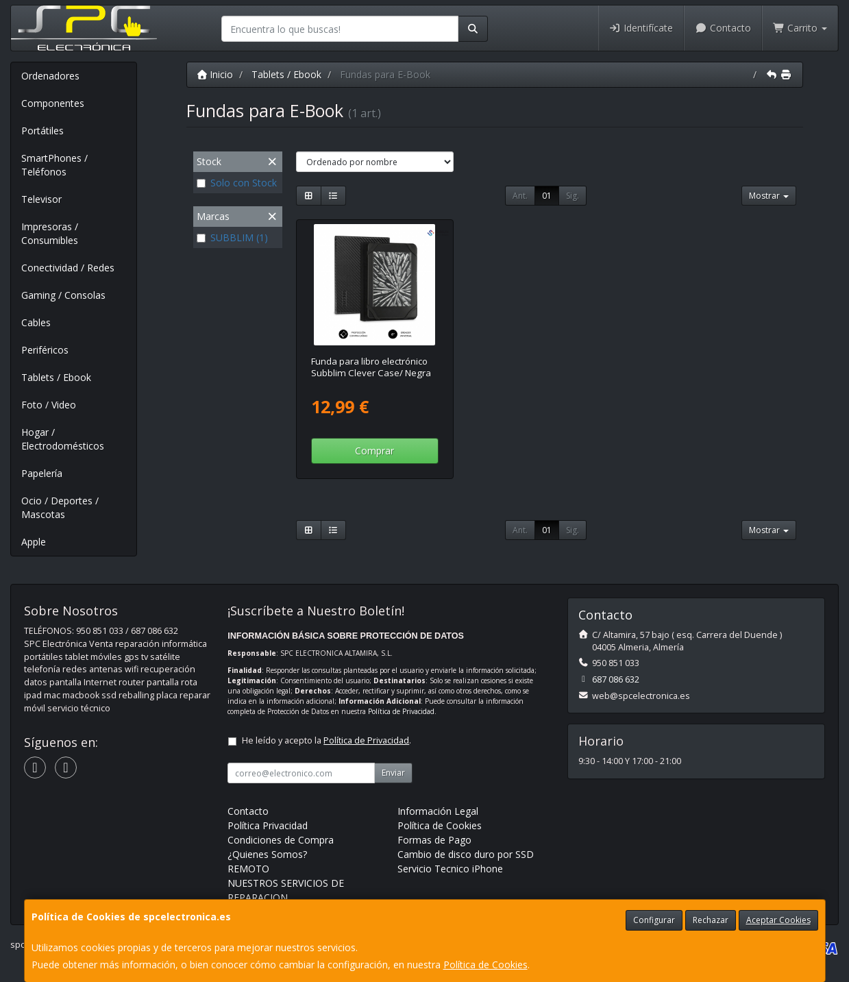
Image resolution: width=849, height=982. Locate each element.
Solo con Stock (237, 182)
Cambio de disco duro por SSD (465, 854)
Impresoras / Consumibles (49, 233)
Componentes (52, 103)
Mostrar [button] (769, 195)
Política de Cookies (485, 964)
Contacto (723, 27)
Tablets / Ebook (56, 377)
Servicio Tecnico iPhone (450, 868)
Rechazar (710, 920)
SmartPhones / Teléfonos (54, 164)
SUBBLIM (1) (232, 237)
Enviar (393, 772)
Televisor (41, 199)
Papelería (41, 473)
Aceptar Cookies (778, 920)
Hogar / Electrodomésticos (62, 439)
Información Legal (437, 811)
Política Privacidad (267, 825)
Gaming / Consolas (63, 295)
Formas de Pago (434, 839)
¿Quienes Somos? (267, 854)
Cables (36, 322)
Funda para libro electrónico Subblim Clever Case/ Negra (371, 367)
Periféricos (45, 349)
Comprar (374, 450)
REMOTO (248, 868)
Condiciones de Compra (280, 839)
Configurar (654, 920)
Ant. (520, 195)
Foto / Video (48, 404)
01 (547, 195)
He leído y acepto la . (326, 740)
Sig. (572, 195)
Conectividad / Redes (67, 267)
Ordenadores (50, 75)
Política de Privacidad (401, 711)
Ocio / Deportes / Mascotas (60, 507)
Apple (33, 541)
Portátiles (42, 130)
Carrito (800, 27)
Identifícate (641, 27)
